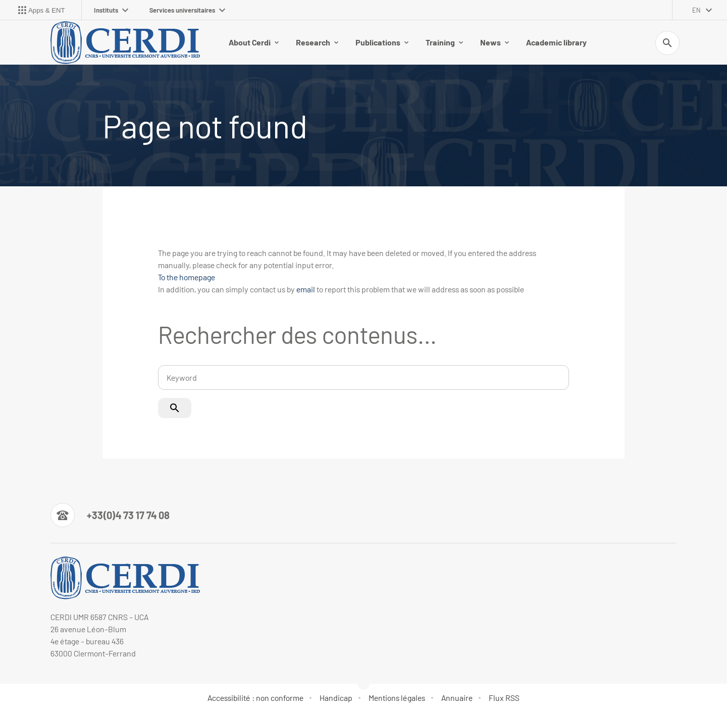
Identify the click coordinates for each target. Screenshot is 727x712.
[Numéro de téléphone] (110, 515)
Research (317, 42)
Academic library (556, 42)
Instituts (111, 10)
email (305, 289)
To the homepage (186, 277)
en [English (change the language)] (696, 10)
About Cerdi (254, 42)
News (494, 42)
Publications (381, 42)
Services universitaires (187, 10)
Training (444, 42)
